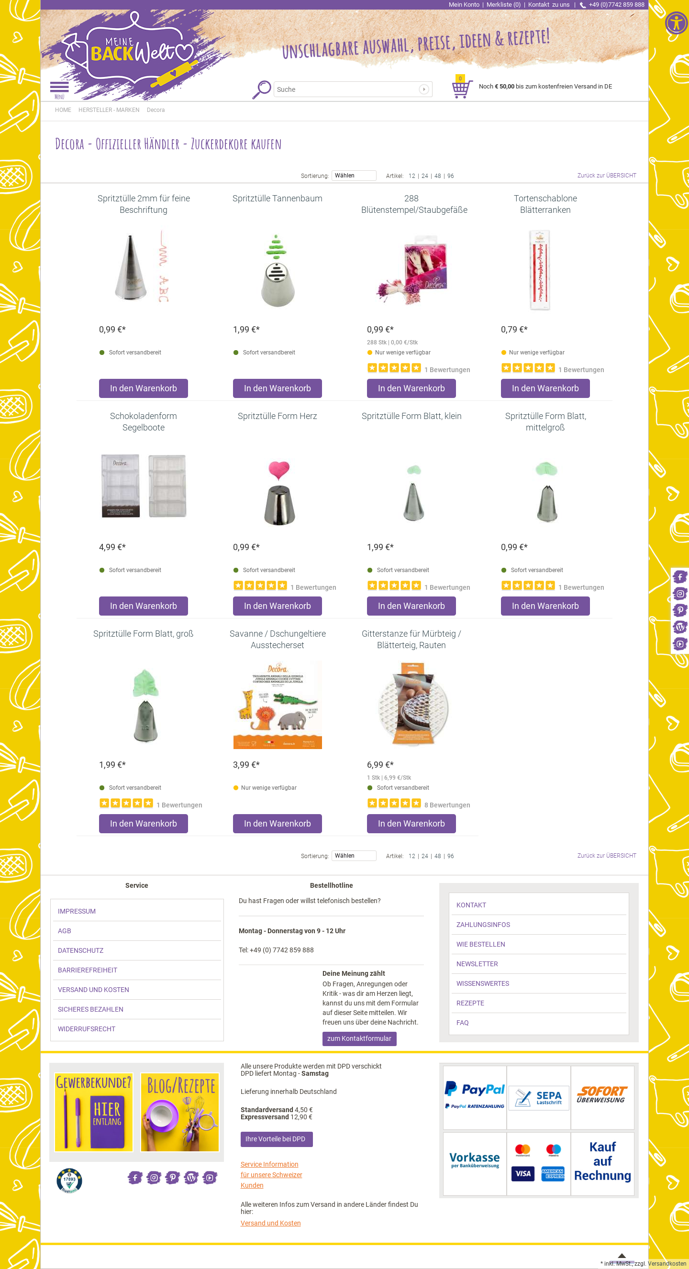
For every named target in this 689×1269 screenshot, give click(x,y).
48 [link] (437, 175)
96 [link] (450, 175)
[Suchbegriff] (348, 89)
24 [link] (425, 175)
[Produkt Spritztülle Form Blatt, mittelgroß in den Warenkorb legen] (545, 608)
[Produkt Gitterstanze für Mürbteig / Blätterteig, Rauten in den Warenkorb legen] (411, 826)
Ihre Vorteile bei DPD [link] (275, 1139)
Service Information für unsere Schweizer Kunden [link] (271, 1174)
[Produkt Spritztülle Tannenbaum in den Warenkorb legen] (277, 390)
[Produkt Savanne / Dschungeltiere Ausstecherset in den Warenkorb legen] (277, 826)
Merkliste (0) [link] (504, 4)
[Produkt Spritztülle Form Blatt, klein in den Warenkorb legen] (411, 608)
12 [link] (412, 175)
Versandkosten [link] (667, 1263)
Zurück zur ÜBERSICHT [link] (607, 175)
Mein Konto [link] (464, 4)
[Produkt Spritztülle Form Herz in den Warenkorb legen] (277, 608)
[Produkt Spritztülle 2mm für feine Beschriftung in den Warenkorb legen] (143, 390)
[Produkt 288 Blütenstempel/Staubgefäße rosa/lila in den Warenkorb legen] (411, 390)
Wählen (354, 175)
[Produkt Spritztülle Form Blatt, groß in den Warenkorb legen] (143, 826)
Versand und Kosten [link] (271, 1223)
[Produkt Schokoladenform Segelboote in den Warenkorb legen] (143, 608)
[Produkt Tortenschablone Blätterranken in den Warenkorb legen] (545, 390)
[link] (680, 576)
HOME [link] (63, 110)
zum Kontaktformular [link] (359, 1038)
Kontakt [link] (549, 4)
